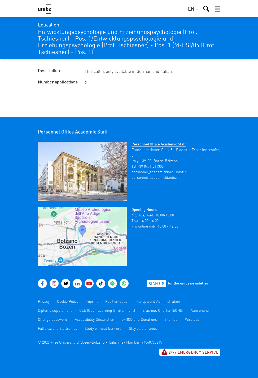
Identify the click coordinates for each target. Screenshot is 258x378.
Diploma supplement (55, 311)
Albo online (200, 311)
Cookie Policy (67, 302)
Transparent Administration (157, 302)
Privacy (44, 302)
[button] (217, 9)
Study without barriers (103, 329)
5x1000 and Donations (139, 320)
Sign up (156, 284)
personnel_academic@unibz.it (156, 178)
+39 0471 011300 (150, 166)
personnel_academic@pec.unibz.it (159, 172)
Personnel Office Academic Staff (159, 144)
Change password (52, 320)
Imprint (92, 302)
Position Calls (116, 302)
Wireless (192, 320)
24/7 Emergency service (189, 352)
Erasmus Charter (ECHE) (162, 311)
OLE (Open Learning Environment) (107, 311)
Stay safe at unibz (143, 329)
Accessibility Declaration (94, 320)
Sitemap (171, 320)
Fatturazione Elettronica (57, 329)
